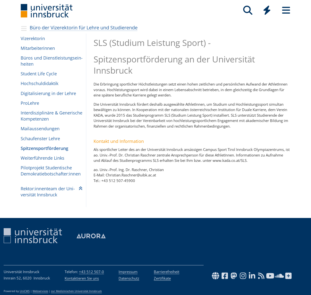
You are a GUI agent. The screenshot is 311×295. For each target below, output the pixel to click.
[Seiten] (286, 10)
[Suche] (247, 10)
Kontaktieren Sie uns (82, 278)
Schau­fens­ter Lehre (40, 138)
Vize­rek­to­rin (33, 38)
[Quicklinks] (266, 10)
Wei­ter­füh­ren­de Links (42, 158)
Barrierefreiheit (166, 271)
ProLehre (30, 103)
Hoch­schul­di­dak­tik (39, 83)
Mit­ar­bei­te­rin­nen (38, 48)
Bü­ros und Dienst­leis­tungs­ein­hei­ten (52, 61)
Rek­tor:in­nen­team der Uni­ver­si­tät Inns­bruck (48, 192)
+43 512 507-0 (91, 271)
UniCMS (25, 291)
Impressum (128, 271)
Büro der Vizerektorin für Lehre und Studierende (84, 27)
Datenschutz (129, 278)
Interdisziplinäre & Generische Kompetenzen (51, 116)
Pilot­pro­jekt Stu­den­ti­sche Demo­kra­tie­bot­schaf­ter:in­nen (51, 171)
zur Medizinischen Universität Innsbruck (76, 291)
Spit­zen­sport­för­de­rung (44, 148)
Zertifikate (162, 278)
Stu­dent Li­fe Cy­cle (39, 74)
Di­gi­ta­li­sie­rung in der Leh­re (48, 93)
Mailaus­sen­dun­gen (40, 128)
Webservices (40, 291)
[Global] (267, 11)
